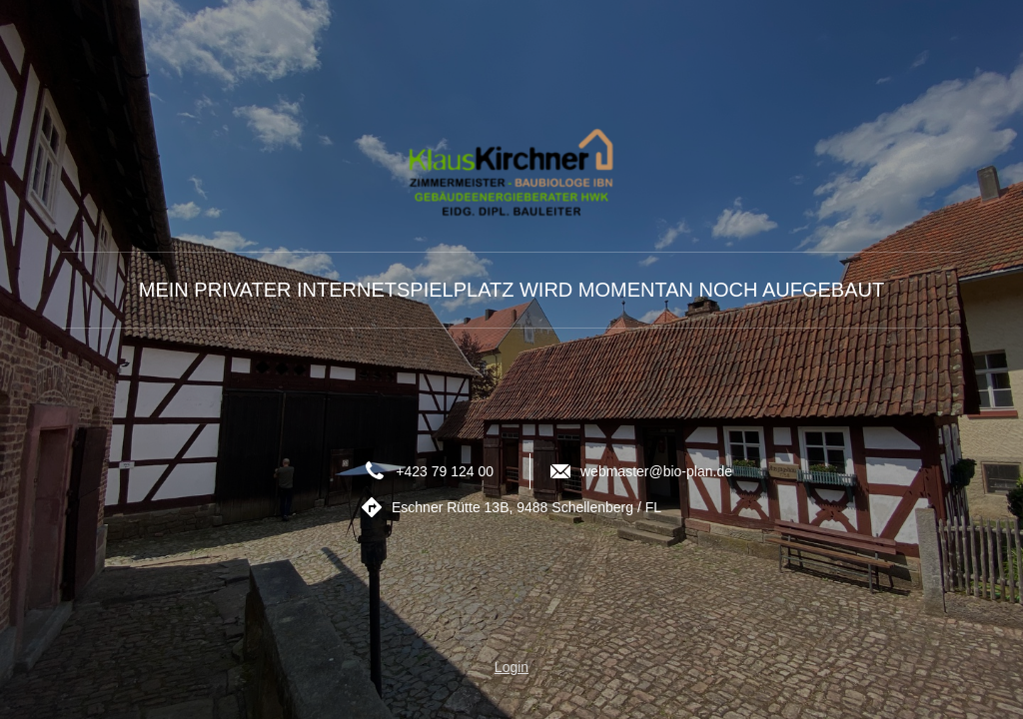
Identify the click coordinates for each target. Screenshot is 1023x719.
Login (511, 667)
